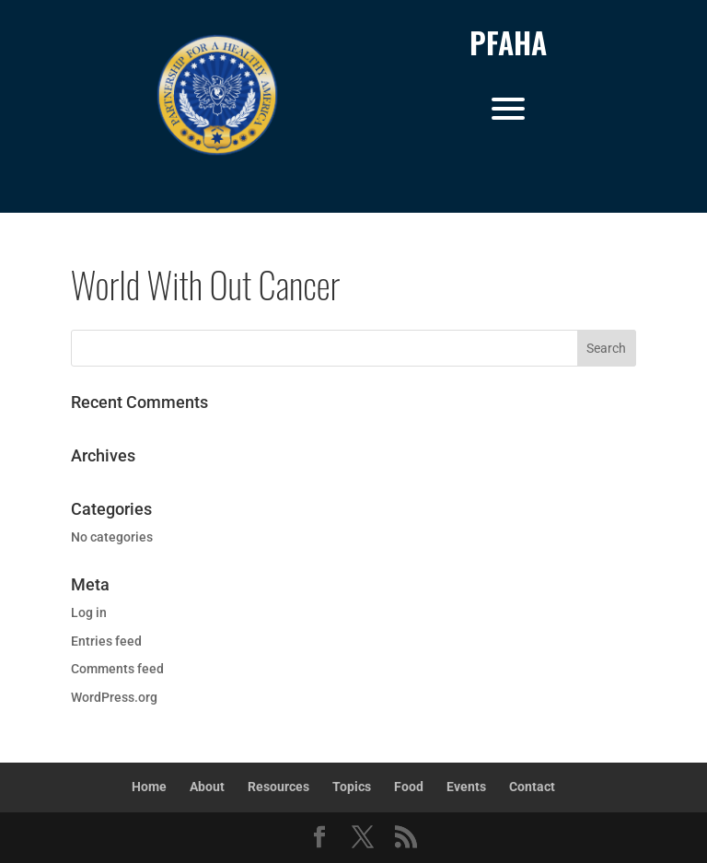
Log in (89, 612)
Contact (532, 786)
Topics (351, 786)
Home (149, 786)
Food (408, 786)
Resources (278, 786)
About (207, 786)
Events (466, 786)
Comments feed (117, 668)
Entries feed (106, 641)
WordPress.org (114, 697)
